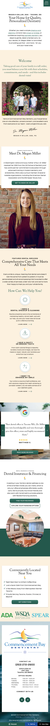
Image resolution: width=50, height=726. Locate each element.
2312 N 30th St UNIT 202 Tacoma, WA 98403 (25, 670)
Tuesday (14, 680)
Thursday (14, 684)
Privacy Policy (29, 716)
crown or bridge (32, 33)
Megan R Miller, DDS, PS (25, 131)
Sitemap (19, 716)
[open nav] (47, 3)
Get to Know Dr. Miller (25, 183)
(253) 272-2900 (25, 664)
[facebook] (27, 699)
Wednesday (15, 682)
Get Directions (25, 601)
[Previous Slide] (3, 430)
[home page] (24, 4)
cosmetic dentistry (31, 35)
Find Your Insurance (25, 500)
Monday (14, 678)
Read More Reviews (25, 452)
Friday (13, 686)
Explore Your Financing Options (25, 505)
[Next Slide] (47, 430)
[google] (21, 699)
